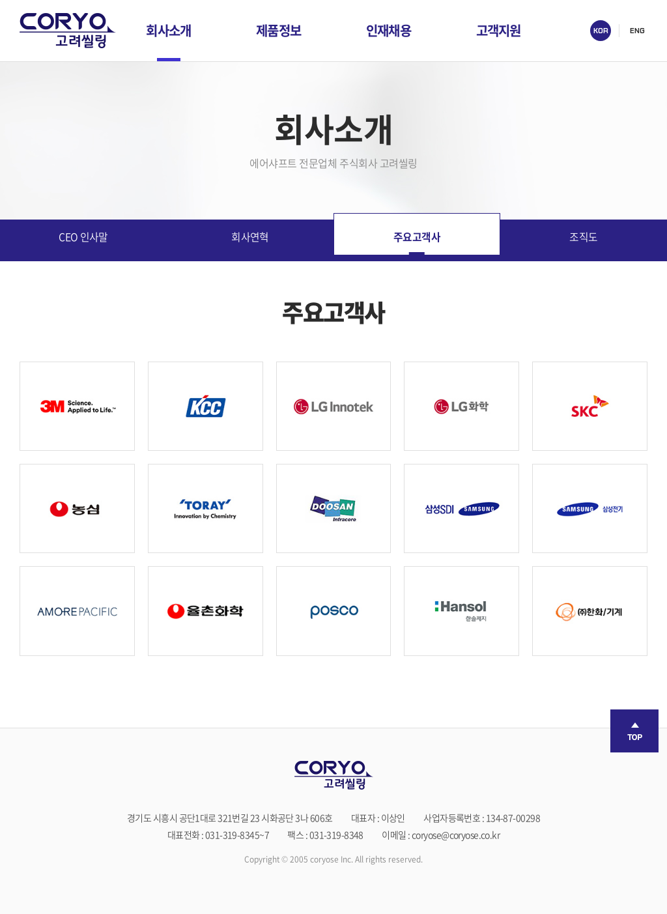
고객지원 (498, 30)
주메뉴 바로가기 (0, 0)
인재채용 (388, 30)
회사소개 (168, 30)
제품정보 (278, 30)
